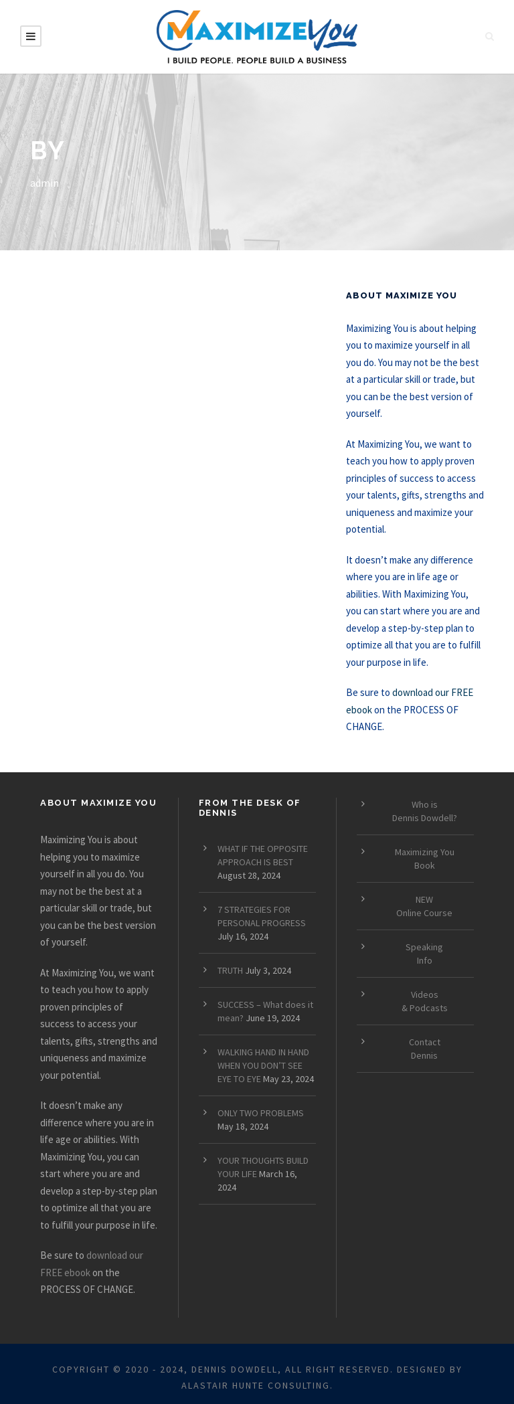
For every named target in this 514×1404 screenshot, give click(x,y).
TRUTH (230, 970)
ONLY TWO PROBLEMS (261, 1113)
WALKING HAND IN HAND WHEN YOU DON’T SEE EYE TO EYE (263, 1065)
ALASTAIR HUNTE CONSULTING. (257, 1385)
